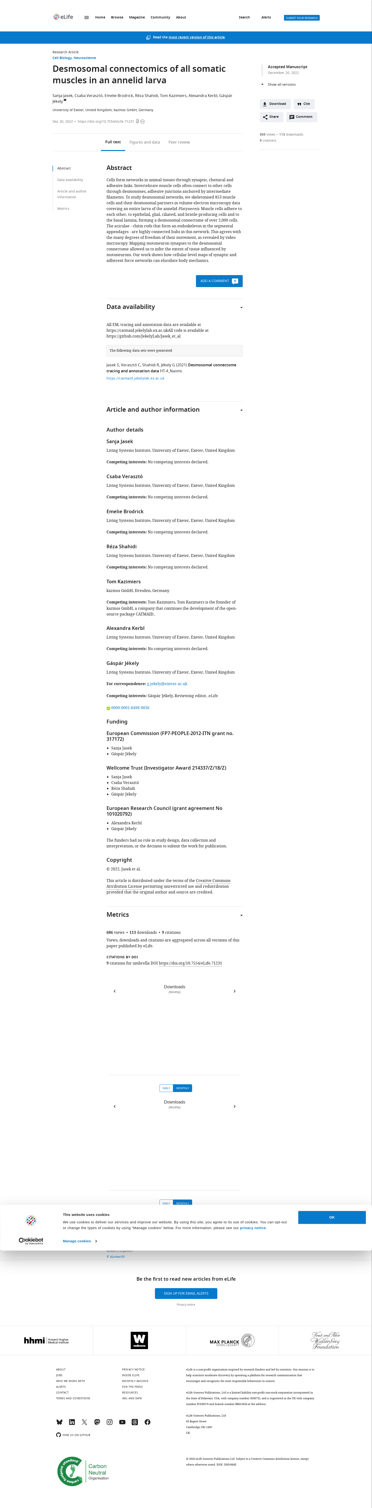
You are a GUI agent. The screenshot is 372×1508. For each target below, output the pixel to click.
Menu (86, 17)
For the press (132, 1387)
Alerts (266, 17)
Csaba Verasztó (89, 96)
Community (160, 17)
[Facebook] (147, 1424)
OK (332, 1475)
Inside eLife (131, 1375)
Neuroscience (85, 58)
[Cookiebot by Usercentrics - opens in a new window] (31, 1498)
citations (268, 140)
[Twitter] (84, 1424)
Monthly (182, 1088)
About (181, 17)
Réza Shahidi (146, 96)
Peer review (179, 142)
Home (100, 17)
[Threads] (134, 1424)
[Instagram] (109, 1424)
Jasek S (112, 365)
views (267, 134)
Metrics (63, 208)
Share (274, 117)
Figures (145, 142)
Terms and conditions (73, 1398)
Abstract (64, 168)
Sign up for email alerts (186, 1293)
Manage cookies (77, 1498)
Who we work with (70, 1381)
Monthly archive (135, 1381)
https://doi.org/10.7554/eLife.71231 (106, 121)
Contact (62, 1392)
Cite (306, 104)
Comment (306, 118)
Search (244, 17)
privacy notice (253, 1485)
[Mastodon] (97, 1424)
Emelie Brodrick (119, 96)
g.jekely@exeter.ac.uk (167, 684)
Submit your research (302, 18)
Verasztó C (130, 365)
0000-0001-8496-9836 (127, 708)
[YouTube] (122, 1424)
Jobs (59, 1375)
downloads (291, 134)
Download (277, 104)
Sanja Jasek (63, 96)
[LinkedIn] (72, 1424)
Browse (117, 17)
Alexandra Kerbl (203, 96)
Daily (166, 1088)
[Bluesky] (59, 1424)
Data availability (70, 179)
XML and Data (132, 1398)
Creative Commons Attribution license (275, 1459)
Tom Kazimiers (173, 96)
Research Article (66, 52)
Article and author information (72, 194)
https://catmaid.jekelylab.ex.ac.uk (135, 378)
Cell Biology (62, 58)
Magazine (137, 17)
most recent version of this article (197, 37)
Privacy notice (186, 1305)
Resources (130, 1392)
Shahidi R (150, 365)
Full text (113, 142)
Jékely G (168, 365)
